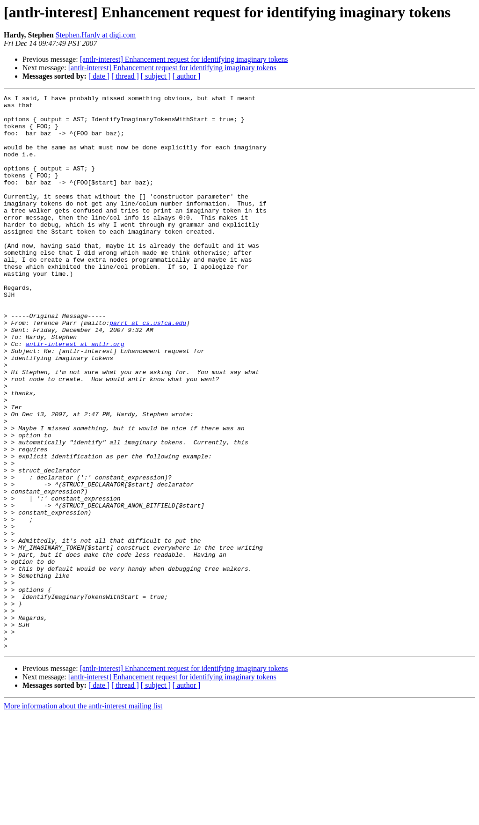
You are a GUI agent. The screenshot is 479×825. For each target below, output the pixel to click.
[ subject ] (156, 76)
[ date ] (98, 76)
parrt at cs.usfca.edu (147, 369)
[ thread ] (125, 76)
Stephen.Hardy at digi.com (96, 35)
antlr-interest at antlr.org (75, 394)
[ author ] (187, 76)
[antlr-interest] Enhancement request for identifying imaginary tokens (184, 59)
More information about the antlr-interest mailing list (83, 817)
